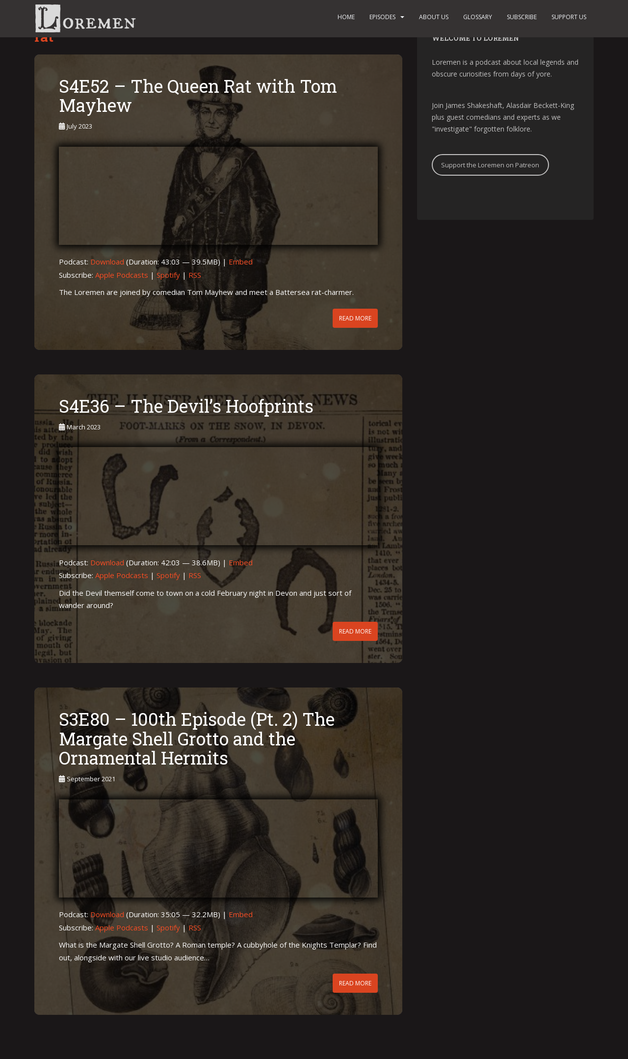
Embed (241, 261)
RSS (194, 275)
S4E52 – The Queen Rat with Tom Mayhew (198, 95)
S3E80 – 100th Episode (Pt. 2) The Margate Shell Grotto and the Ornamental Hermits (197, 738)
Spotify (168, 275)
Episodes (382, 17)
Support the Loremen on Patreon (490, 164)
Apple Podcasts (121, 275)
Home (346, 17)
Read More (355, 318)
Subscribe (522, 17)
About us (433, 17)
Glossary (477, 17)
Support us (568, 17)
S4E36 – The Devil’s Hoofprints (186, 406)
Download (107, 261)
